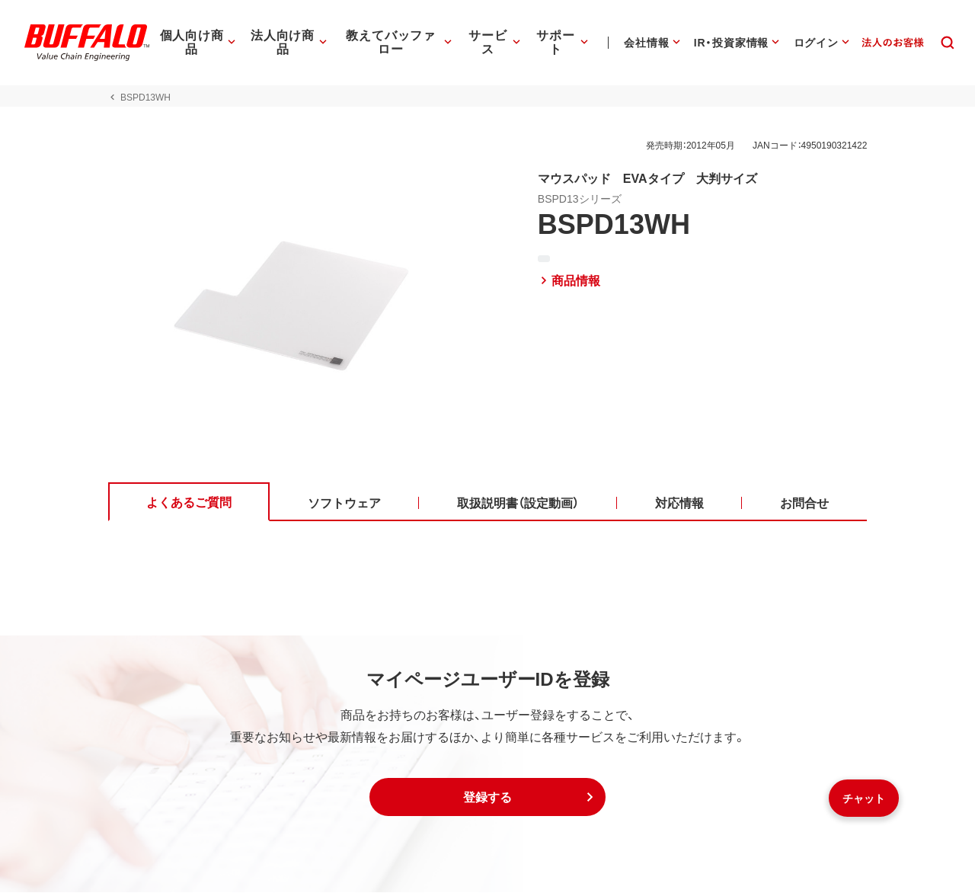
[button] (487, 798)
